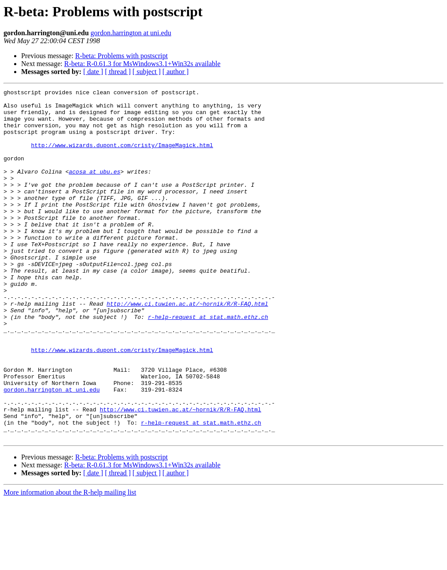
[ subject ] (147, 71)
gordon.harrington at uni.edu (131, 33)
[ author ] (176, 71)
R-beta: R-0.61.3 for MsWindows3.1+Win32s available (142, 63)
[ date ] (93, 71)
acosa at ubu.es (94, 188)
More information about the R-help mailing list (70, 562)
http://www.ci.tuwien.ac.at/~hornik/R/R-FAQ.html (187, 347)
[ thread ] (118, 71)
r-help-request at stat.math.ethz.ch (208, 363)
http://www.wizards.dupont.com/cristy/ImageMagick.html (122, 157)
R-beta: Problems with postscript (121, 55)
